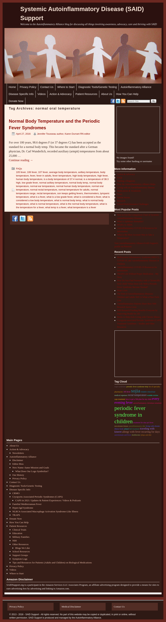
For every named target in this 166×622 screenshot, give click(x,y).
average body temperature (63, 172)
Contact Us (46, 87)
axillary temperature (88, 172)
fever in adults (43, 175)
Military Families (20, 537)
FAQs (19, 168)
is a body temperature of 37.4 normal (63, 179)
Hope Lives (122, 290)
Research (121, 201)
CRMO (16, 493)
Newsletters (18, 453)
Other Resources (20, 544)
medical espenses (120, 395)
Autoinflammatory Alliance (136, 87)
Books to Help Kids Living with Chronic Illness (138, 317)
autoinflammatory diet (137, 426)
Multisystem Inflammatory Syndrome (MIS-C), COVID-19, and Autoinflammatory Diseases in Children (138, 260)
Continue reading (21, 160)
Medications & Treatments (129, 191)
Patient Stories (123, 197)
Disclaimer (17, 460)
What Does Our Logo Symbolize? (31, 471)
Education (17, 533)
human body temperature (29, 179)
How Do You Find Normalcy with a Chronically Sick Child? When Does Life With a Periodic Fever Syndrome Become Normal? (138, 283)
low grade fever (30, 182)
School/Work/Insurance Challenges (132, 204)
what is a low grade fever (59, 196)
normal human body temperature (73, 186)
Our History (18, 475)
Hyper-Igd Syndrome (22, 507)
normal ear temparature (42, 186)
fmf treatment (134, 429)
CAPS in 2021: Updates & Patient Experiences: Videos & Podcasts (48, 500)
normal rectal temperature (43, 189)
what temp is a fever (55, 207)
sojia (135, 391)
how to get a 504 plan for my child (138, 399)
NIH (14, 540)
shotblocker (136, 435)
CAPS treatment (119, 399)
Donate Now (16, 101)
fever (32, 175)
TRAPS (16, 515)
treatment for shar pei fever (143, 423)
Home (12, 87)
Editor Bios (18, 463)
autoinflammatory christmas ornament (147, 403)
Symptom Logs (19, 558)
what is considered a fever (87, 196)
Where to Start (65, 87)
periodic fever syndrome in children (129, 414)
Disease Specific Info (21, 94)
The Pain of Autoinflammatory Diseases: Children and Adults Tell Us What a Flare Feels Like (138, 297)
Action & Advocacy (60, 94)
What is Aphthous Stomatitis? (130, 221)
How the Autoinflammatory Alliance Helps (136, 184)
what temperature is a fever (81, 207)
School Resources (21, 551)
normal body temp (78, 182)
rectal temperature (46, 193)
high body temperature (84, 175)
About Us (106, 94)
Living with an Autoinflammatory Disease (136, 187)
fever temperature (62, 175)
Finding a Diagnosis (126, 181)
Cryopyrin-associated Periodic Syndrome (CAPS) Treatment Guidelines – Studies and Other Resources (139, 323)
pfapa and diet (146, 435)
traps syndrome (120, 387)
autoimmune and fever (122, 435)
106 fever (32, 172)
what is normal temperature (44, 203)
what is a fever (37, 196)
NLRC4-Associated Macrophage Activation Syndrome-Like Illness (45, 511)
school (126, 429)
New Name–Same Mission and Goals (30, 467)
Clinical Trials (19, 529)
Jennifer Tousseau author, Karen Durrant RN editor (63, 133)
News (119, 194)
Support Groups (20, 555)
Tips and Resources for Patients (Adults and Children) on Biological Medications (52, 562)
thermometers (91, 193)
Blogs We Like (22, 548)
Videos (41, 94)
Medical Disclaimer (71, 606)
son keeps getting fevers (70, 193)
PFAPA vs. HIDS (124, 224)
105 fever (21, 172)
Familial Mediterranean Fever (27, 504)
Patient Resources (86, 94)
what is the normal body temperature (79, 203)
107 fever (43, 172)
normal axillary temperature (53, 182)
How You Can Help (127, 94)
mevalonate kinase (121, 426)
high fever (102, 175)
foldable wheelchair (148, 392)
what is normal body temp (67, 200)
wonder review (152, 395)
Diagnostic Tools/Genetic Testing (97, 87)
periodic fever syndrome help (137, 387)
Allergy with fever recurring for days (141, 431)
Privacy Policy (28, 87)
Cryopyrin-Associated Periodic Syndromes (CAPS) (37, 496)
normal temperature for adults (73, 189)
